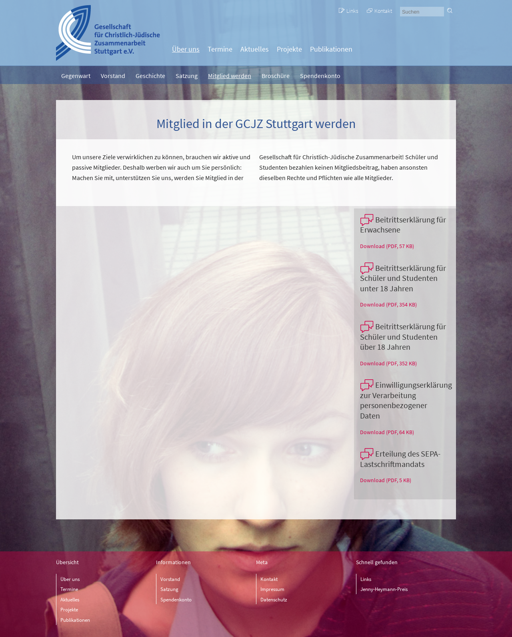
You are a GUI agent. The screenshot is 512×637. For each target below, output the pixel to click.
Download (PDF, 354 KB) (388, 304)
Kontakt (383, 10)
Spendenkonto (320, 76)
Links (352, 10)
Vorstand (113, 76)
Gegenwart (75, 76)
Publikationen (331, 49)
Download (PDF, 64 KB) (387, 432)
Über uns (186, 49)
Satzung (187, 76)
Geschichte (150, 76)
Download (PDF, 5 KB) (385, 480)
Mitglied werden (229, 76)
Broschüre (276, 76)
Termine (220, 49)
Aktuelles (254, 49)
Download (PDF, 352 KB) (388, 363)
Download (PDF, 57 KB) (387, 246)
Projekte (289, 49)
